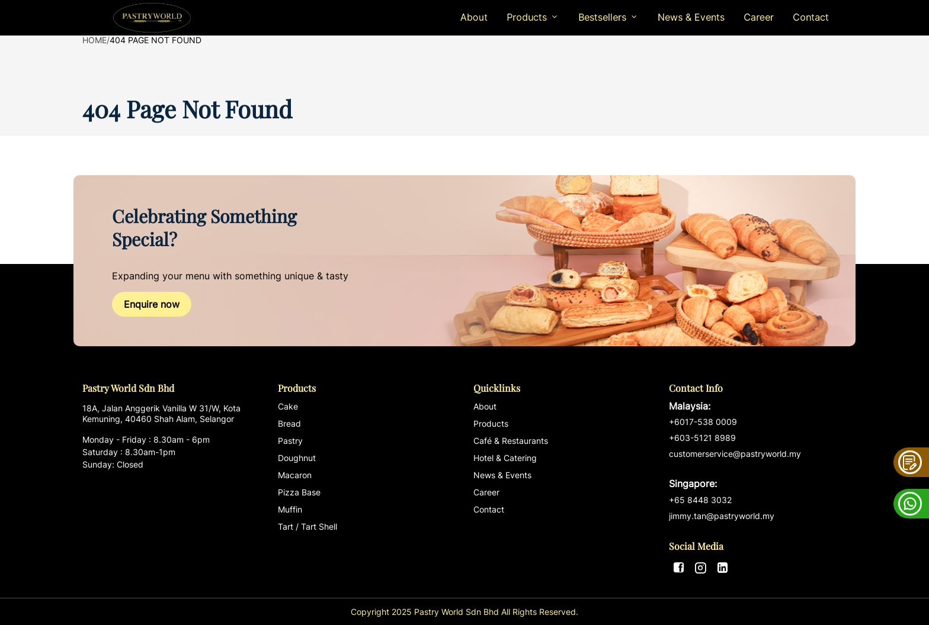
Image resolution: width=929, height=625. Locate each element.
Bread (289, 423)
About (474, 17)
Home (94, 40)
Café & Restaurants (510, 441)
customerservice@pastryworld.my (758, 469)
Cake (288, 406)
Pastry (290, 441)
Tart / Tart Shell (307, 526)
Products (490, 423)
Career (759, 17)
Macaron (295, 475)
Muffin (290, 509)
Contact (811, 17)
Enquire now (152, 304)
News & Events (691, 17)
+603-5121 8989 (702, 438)
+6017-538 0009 (703, 422)
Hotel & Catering (505, 458)
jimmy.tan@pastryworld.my (721, 516)
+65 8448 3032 (700, 500)
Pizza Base (299, 492)
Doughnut (297, 458)
